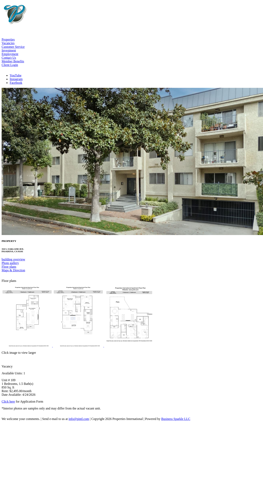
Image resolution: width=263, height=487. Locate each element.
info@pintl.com (79, 419)
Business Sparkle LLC (175, 419)
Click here (8, 401)
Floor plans (9, 266)
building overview (13, 259)
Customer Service (13, 46)
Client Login (10, 65)
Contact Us (9, 57)
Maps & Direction (13, 270)
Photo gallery (10, 263)
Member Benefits (13, 61)
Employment (10, 54)
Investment (9, 50)
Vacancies (8, 43)
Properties (8, 39)
